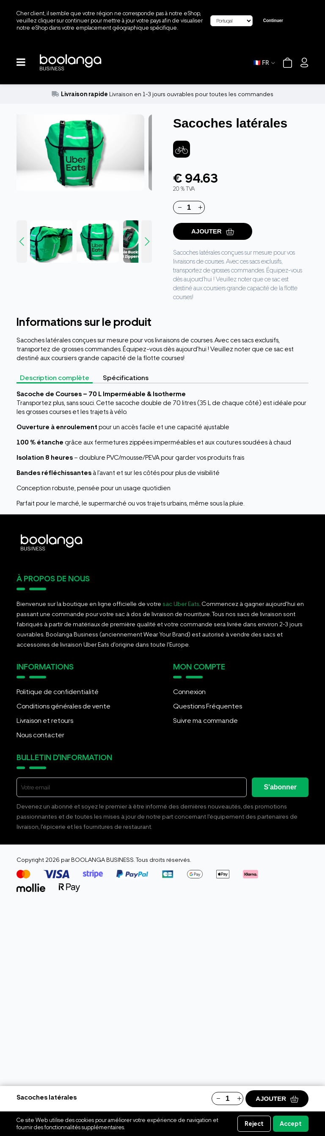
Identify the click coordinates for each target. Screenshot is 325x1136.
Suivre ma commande (205, 721)
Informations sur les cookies (159, 1127)
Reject (254, 1123)
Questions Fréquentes (207, 706)
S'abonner (280, 787)
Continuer (273, 20)
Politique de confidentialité (58, 692)
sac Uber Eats (180, 603)
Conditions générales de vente (63, 706)
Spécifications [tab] (126, 378)
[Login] (304, 63)
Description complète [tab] (54, 378)
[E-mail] (132, 787)
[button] (21, 62)
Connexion (189, 692)
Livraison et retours (45, 721)
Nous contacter (40, 735)
